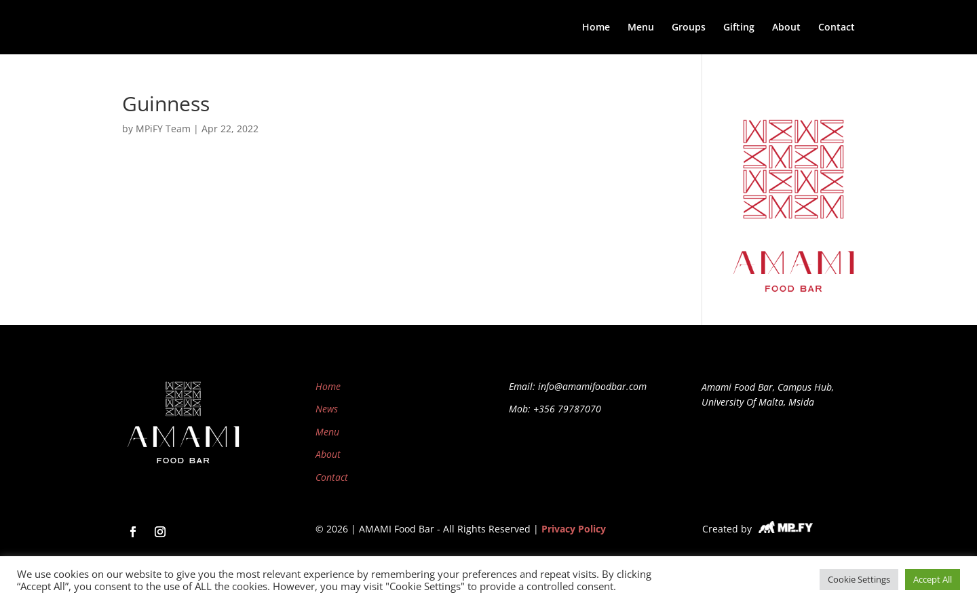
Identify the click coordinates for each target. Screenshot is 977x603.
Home (596, 27)
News (326, 408)
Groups (689, 27)
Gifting (738, 27)
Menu (641, 27)
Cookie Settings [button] (859, 579)
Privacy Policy (573, 528)
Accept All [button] (932, 579)
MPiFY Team (163, 128)
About (786, 27)
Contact (836, 27)
